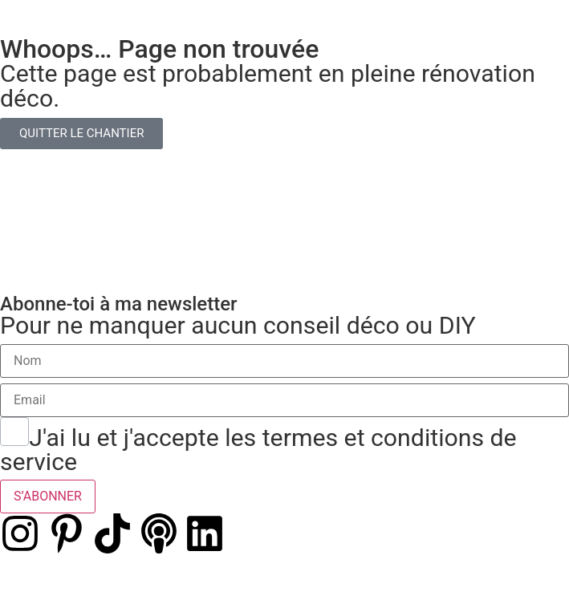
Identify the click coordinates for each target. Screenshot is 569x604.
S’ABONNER (48, 496)
